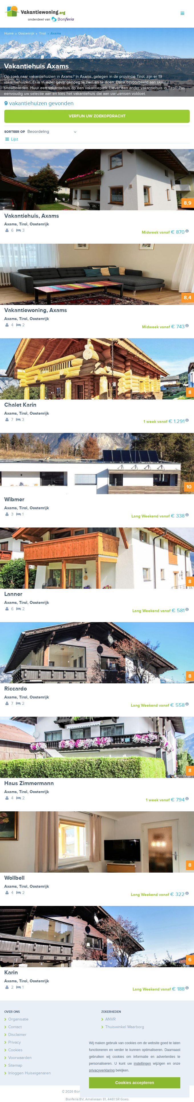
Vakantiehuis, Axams (31, 216)
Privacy (14, 1042)
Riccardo (15, 688)
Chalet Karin (20, 405)
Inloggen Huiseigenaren (29, 1073)
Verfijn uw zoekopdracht (97, 116)
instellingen (142, 1064)
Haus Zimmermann (29, 783)
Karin (11, 972)
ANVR (110, 1019)
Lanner (13, 594)
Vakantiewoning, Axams (35, 310)
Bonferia (72, 1099)
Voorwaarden (20, 1057)
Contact (15, 1026)
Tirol (23, 224)
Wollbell (14, 878)
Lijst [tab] (11, 139)
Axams (10, 224)
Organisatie (18, 1019)
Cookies (15, 1050)
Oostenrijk (39, 224)
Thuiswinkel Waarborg (124, 1026)
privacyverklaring (102, 1070)
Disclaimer (17, 1034)
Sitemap (15, 1065)
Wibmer (14, 499)
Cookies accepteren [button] (134, 1082)
